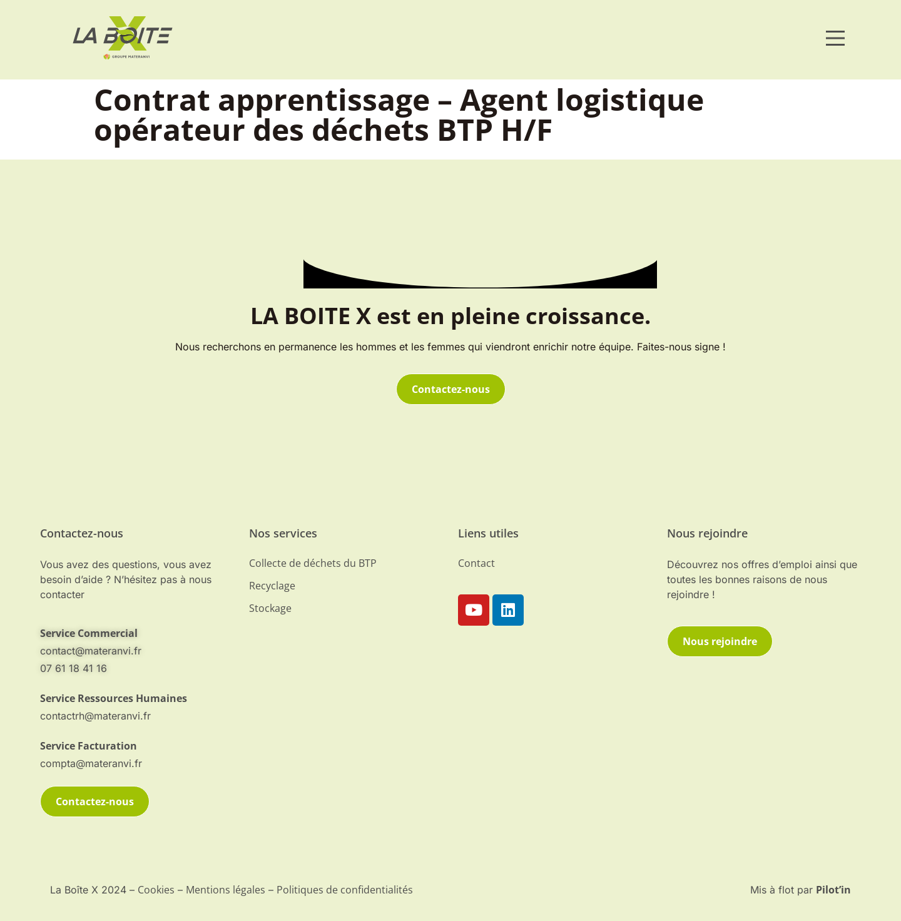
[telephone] (137, 698)
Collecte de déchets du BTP (313, 563)
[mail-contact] (137, 633)
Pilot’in (833, 890)
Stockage (270, 608)
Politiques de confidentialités (345, 890)
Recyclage (272, 585)
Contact (476, 563)
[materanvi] (122, 37)
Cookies (156, 890)
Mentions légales (225, 890)
